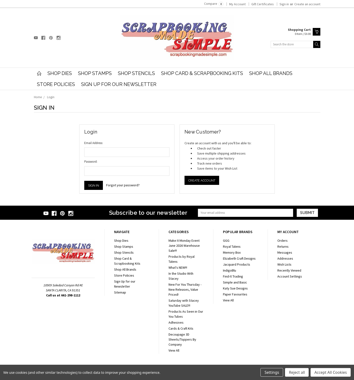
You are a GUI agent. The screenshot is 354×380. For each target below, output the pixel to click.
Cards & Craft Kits (181, 328)
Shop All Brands (270, 73)
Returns (283, 246)
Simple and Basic (235, 282)
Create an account (307, 4)
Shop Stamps (95, 73)
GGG (226, 240)
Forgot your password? (123, 185)
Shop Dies (60, 73)
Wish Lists (284, 264)
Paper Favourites (235, 294)
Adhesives (176, 322)
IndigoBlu (229, 270)
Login (50, 97)
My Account (237, 4)
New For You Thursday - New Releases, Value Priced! (185, 289)
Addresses (285, 258)
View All (174, 350)
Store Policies (56, 84)
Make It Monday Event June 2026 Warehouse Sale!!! (184, 245)
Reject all (297, 372)
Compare (213, 3)
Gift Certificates (262, 4)
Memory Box (232, 252)
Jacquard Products (236, 264)
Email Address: (93, 143)
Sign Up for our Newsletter (118, 84)
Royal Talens (232, 246)
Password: (90, 162)
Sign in (284, 4)
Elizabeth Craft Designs (239, 258)
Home (38, 97)
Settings (271, 372)
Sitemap (120, 292)
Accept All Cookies (330, 372)
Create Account (201, 180)
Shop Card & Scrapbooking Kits (202, 73)
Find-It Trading (233, 276)
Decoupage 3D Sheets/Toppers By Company (182, 339)
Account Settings (289, 276)
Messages (284, 252)
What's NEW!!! (178, 267)
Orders (282, 240)
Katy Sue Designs (235, 288)
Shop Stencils (136, 73)
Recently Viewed (289, 270)
